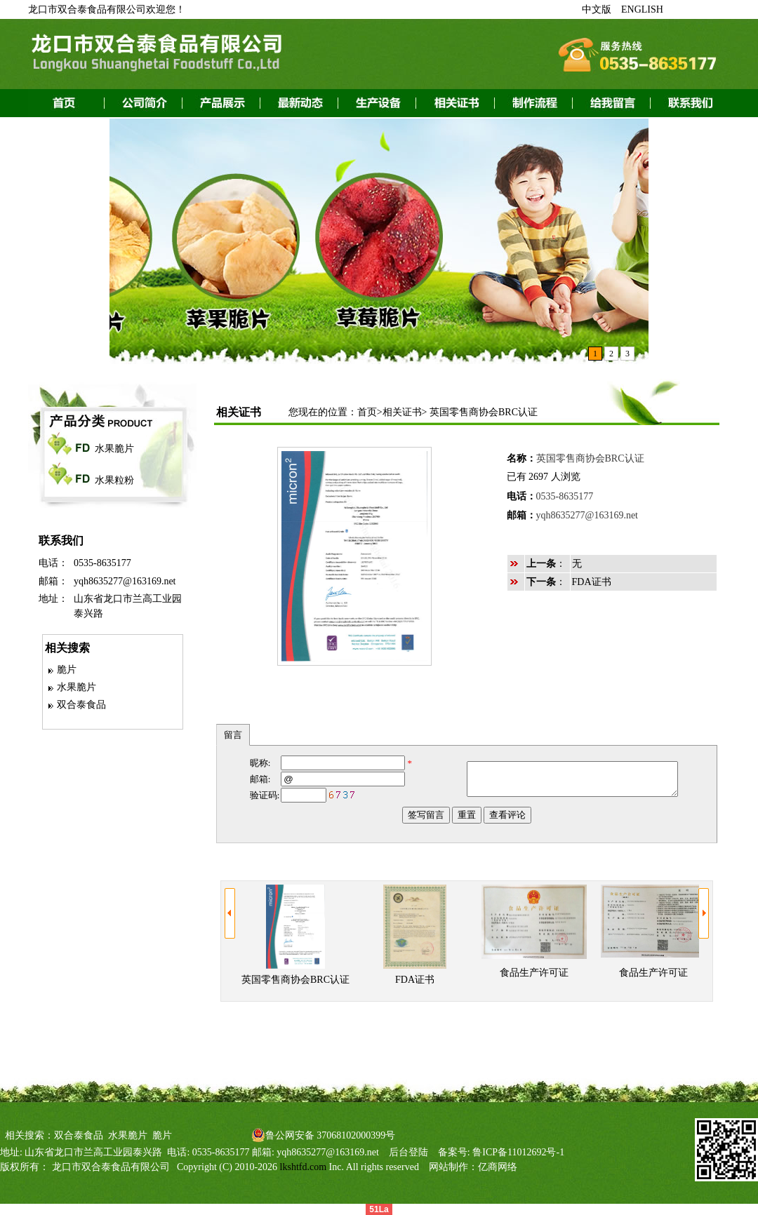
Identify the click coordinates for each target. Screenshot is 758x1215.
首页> (370, 412)
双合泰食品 (81, 704)
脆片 (67, 669)
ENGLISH (642, 9)
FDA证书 (591, 582)
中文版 (596, 9)
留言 (233, 735)
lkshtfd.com (303, 1167)
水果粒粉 (114, 480)
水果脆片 (114, 448)
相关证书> (405, 412)
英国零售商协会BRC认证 (484, 412)
